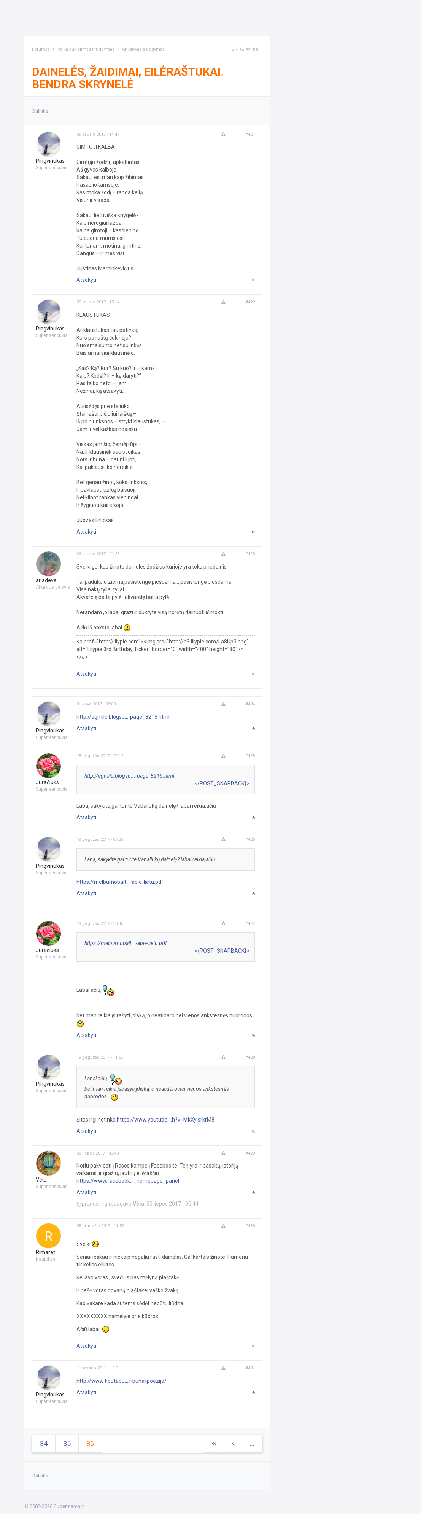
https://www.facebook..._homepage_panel (127, 1181)
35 (248, 50)
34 (241, 50)
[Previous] (236, 50)
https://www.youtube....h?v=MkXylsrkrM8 (165, 1120)
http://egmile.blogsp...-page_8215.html (123, 717)
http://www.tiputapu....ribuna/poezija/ (121, 1381)
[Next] (233, 50)
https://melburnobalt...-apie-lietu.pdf (120, 882)
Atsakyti (86, 280)
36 (255, 49)
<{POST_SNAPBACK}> (222, 783)
